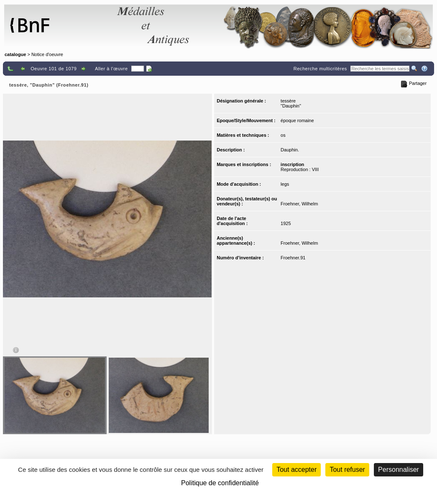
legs (285, 184)
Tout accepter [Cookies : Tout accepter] (296, 469)
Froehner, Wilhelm (299, 203)
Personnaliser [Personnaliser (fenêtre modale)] (398, 469)
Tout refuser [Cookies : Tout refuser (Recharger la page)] (347, 469)
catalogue (15, 54)
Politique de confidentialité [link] (220, 482)
